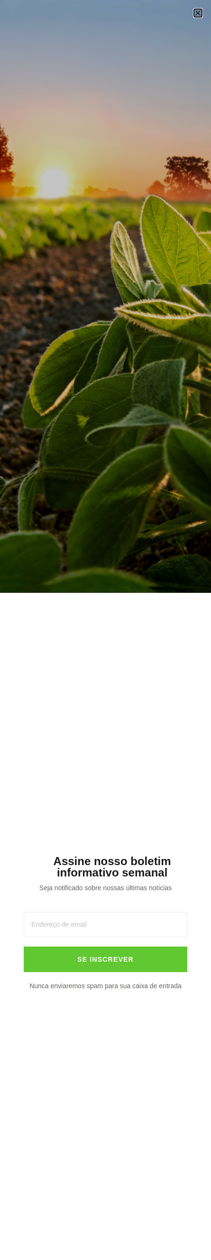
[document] (105, 630)
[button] (198, 13)
